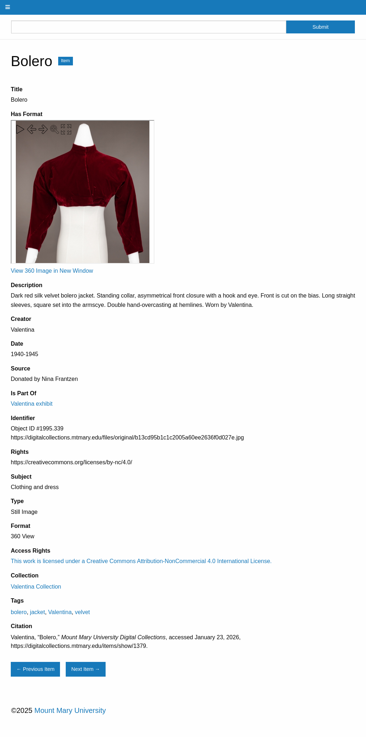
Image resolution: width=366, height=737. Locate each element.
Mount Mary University (70, 710)
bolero (19, 612)
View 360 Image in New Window (52, 271)
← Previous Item (35, 669)
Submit (320, 27)
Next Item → (85, 669)
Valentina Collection (36, 587)
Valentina (60, 612)
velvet (82, 612)
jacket (37, 612)
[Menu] (8, 7)
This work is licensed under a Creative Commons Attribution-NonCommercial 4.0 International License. (141, 561)
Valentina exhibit (31, 404)
